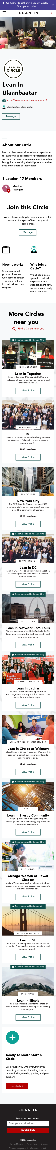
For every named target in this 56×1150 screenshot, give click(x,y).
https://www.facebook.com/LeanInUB (26, 100)
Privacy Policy (32, 1144)
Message (11, 116)
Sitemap (44, 1144)
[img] (28, 354)
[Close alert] (52, 4)
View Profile (28, 391)
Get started (17, 1086)
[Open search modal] (52, 13)
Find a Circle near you (28, 329)
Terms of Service (16, 1144)
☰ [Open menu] (4, 13)
